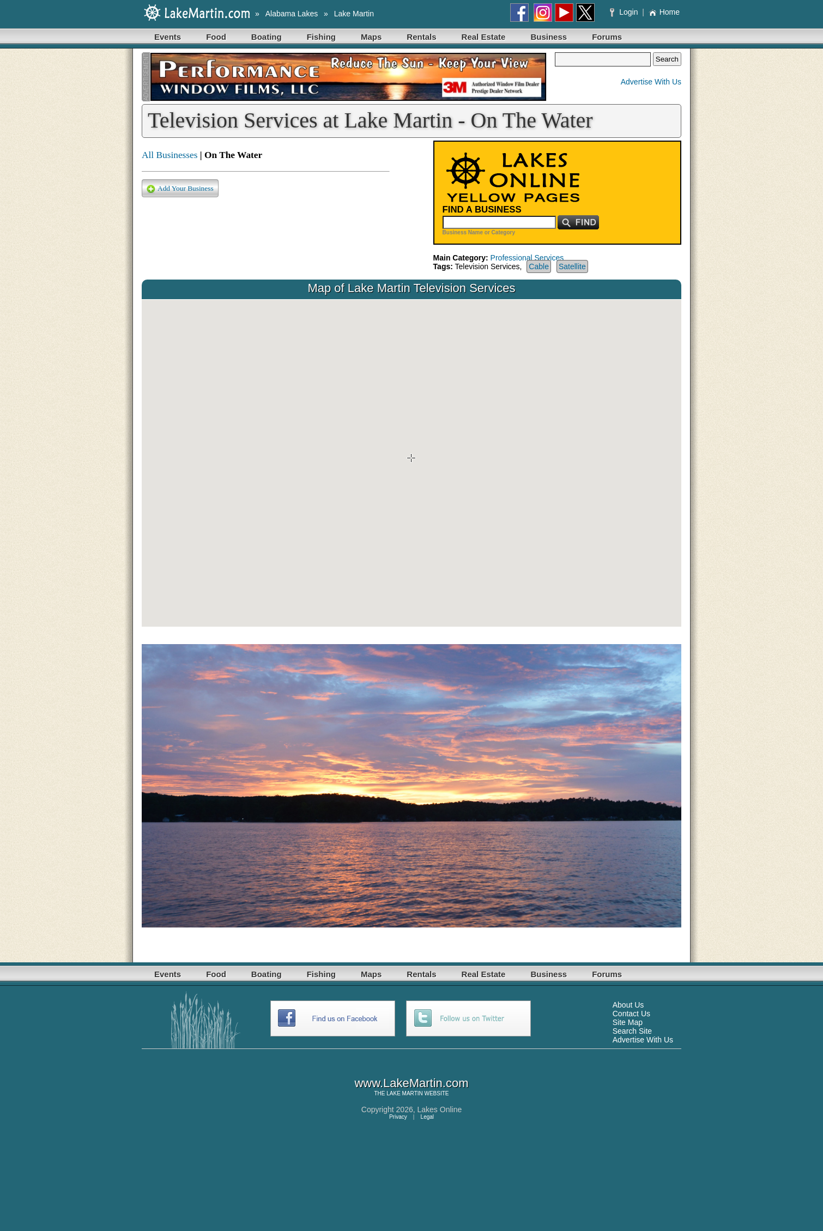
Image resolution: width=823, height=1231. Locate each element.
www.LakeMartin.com (411, 1083)
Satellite (572, 266)
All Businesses (170, 155)
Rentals (421, 36)
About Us (628, 1004)
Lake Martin (354, 13)
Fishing (321, 36)
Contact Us (631, 1013)
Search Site (632, 1031)
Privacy (398, 1117)
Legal (427, 1117)
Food (216, 36)
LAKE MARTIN (404, 1093)
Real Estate (484, 36)
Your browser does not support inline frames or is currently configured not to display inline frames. (411, 463)
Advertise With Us (651, 81)
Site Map (628, 1022)
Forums (607, 36)
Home (664, 12)
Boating (266, 36)
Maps (371, 36)
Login (625, 12)
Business (548, 36)
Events (167, 36)
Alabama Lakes (291, 13)
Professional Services (527, 257)
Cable (539, 266)
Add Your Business (180, 188)
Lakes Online (439, 1109)
